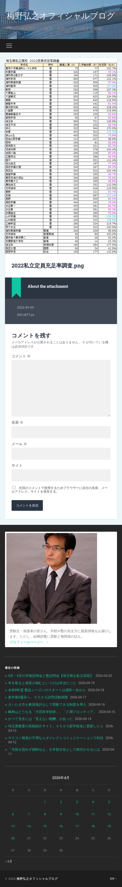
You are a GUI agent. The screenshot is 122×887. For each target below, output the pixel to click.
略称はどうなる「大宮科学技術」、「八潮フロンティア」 (52, 712)
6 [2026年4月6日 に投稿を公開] (13, 814)
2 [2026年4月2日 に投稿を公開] (61, 802)
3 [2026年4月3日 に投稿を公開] (77, 802)
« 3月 (8, 861)
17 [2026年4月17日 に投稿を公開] (77, 826)
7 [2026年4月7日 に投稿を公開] (29, 814)
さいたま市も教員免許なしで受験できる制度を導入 (47, 705)
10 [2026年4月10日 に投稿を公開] (77, 814)
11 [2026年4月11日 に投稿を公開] (93, 814)
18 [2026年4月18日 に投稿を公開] (93, 826)
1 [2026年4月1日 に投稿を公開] (45, 802)
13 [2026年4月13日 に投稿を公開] (13, 826)
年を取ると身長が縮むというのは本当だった (42, 683)
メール (19, 444)
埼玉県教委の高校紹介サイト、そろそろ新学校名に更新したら (55, 726)
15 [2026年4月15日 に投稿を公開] (45, 826)
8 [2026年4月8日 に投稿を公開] (45, 814)
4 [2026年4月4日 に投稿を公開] (93, 802)
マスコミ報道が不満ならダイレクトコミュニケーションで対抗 (55, 738)
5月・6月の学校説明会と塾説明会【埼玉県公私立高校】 (50, 676)
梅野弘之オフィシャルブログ (61, 15)
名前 (17, 422)
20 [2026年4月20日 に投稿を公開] (13, 838)
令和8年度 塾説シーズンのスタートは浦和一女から (47, 690)
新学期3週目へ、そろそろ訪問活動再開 (38, 697)
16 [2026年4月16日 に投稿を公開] (61, 826)
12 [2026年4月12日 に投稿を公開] (109, 814)
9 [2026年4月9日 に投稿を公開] (61, 814)
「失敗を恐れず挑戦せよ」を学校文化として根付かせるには (54, 749)
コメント (21, 356)
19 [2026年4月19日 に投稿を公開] (109, 826)
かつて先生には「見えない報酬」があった (40, 719)
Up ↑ (113, 878)
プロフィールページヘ (29, 642)
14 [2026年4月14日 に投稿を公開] (29, 826)
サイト (17, 465)
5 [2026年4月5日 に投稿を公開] (109, 802)
